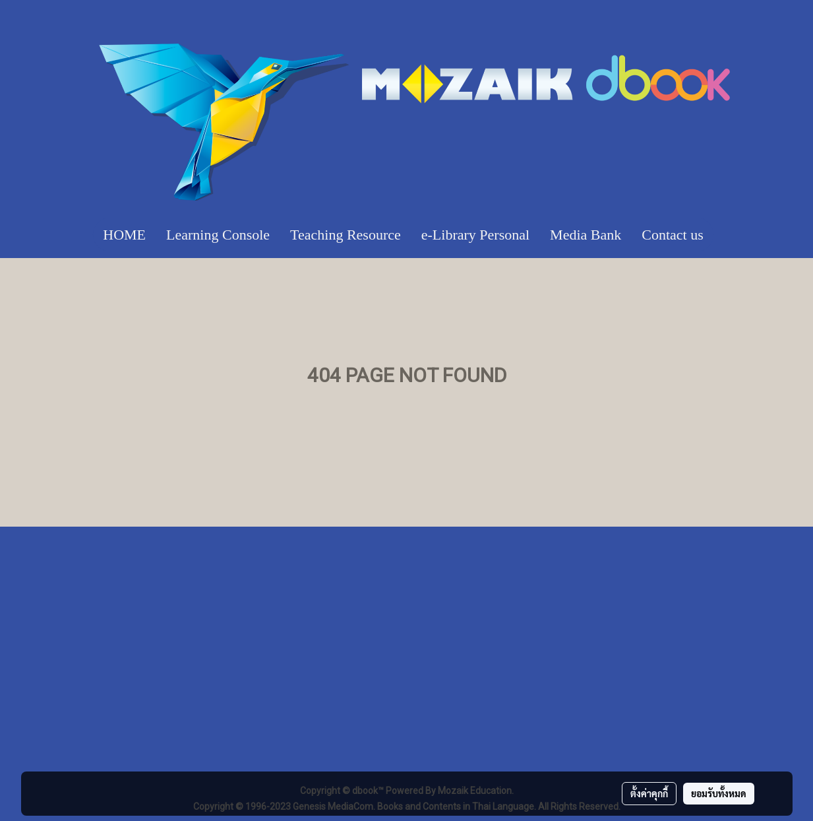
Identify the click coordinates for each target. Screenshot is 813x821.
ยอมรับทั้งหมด (718, 793)
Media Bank (585, 234)
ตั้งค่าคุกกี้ (649, 793)
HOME (124, 234)
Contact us (673, 234)
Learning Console (218, 234)
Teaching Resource (345, 234)
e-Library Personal (475, 234)
